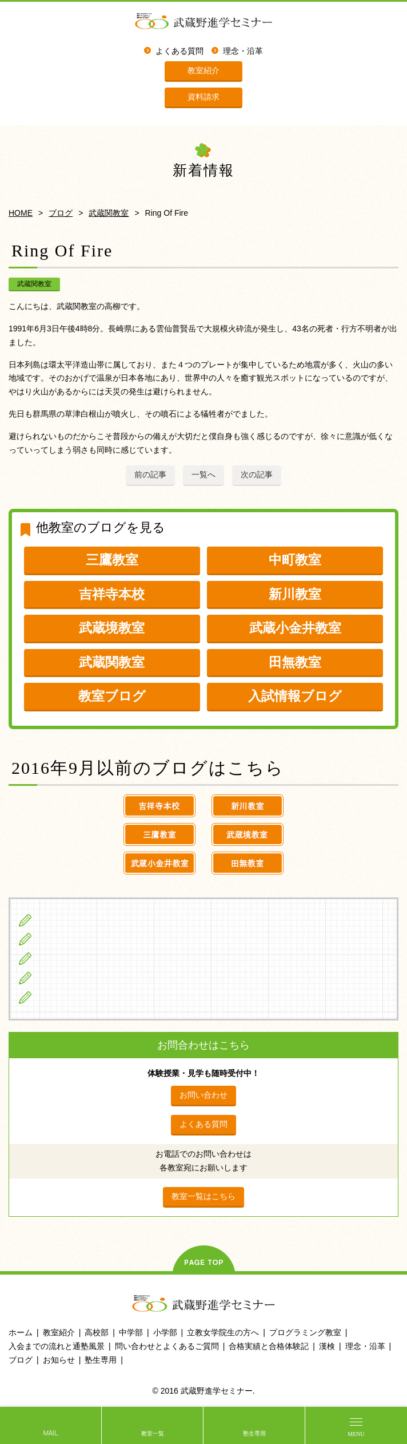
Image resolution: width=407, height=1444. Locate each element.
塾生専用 (254, 1433)
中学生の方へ (63, 938)
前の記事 (150, 474)
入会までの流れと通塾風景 (57, 1346)
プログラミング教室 (305, 1332)
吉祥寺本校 (112, 594)
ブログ (61, 212)
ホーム (21, 1332)
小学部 (165, 1332)
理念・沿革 (243, 51)
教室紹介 (203, 70)
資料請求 (203, 96)
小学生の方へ (63, 919)
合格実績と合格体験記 (269, 1346)
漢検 (327, 1346)
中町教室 (295, 559)
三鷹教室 (112, 559)
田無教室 (295, 662)
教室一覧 (152, 1433)
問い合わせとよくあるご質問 (167, 1346)
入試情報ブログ (295, 696)
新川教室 (295, 594)
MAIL (50, 1433)
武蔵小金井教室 (295, 627)
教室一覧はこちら (203, 1196)
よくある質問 (179, 51)
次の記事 (257, 474)
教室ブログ (112, 696)
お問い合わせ (203, 1094)
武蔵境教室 (112, 627)
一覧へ (203, 474)
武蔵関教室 (109, 212)
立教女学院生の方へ (76, 977)
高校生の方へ (63, 958)
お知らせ (59, 1359)
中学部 (131, 1332)
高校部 (97, 1332)
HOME (21, 212)
